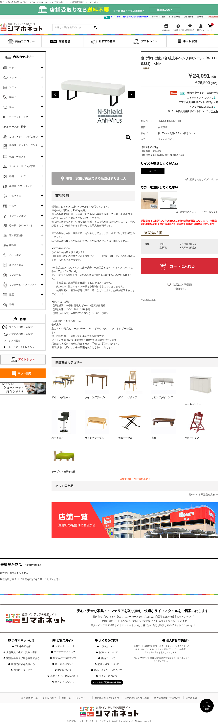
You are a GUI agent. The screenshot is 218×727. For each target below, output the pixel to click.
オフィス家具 (16, 265)
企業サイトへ (82, 698)
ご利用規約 (191, 698)
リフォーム (15, 274)
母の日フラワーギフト (21, 225)
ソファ (12, 87)
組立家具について (64, 663)
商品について (108, 658)
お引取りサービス (23, 670)
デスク (12, 205)
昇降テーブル (125, 438)
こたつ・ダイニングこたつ (23, 136)
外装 (11, 304)
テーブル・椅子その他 (63, 471)
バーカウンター (193, 404)
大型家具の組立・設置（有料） (23, 652)
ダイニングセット (61, 397)
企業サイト (201, 17)
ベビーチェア (192, 438)
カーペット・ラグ (18, 117)
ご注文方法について (64, 652)
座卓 (153, 438)
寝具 (11, 107)
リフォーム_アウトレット (23, 284)
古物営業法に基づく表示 (137, 698)
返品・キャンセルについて (64, 675)
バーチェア (57, 438)
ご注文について (108, 646)
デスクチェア (16, 196)
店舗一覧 (66, 698)
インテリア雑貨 (17, 215)
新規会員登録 (213, 17)
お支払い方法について (64, 658)
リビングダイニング (162, 397)
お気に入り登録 (182, 284)
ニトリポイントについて (201, 97)
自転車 (12, 245)
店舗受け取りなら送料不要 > (135, 479)
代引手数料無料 (23, 646)
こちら (214, 111)
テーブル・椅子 (17, 126)
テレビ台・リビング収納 (22, 166)
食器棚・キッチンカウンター (23, 147)
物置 (11, 294)
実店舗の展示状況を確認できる (23, 658)
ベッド (12, 67)
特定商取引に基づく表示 (107, 698)
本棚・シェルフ (17, 176)
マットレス (15, 77)
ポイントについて (64, 681)
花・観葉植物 (16, 235)
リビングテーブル (94, 438)
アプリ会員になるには (202, 106)
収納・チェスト (17, 156)
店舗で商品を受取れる (23, 664)
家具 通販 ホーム (29, 698)
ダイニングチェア (127, 397)
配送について (64, 669)
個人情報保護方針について (167, 698)
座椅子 (12, 97)
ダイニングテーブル (95, 397)
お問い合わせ (188, 17)
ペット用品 (15, 255)
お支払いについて (108, 652)
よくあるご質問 (174, 17)
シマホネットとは (158, 17)
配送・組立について (108, 664)
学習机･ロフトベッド (20, 186)
